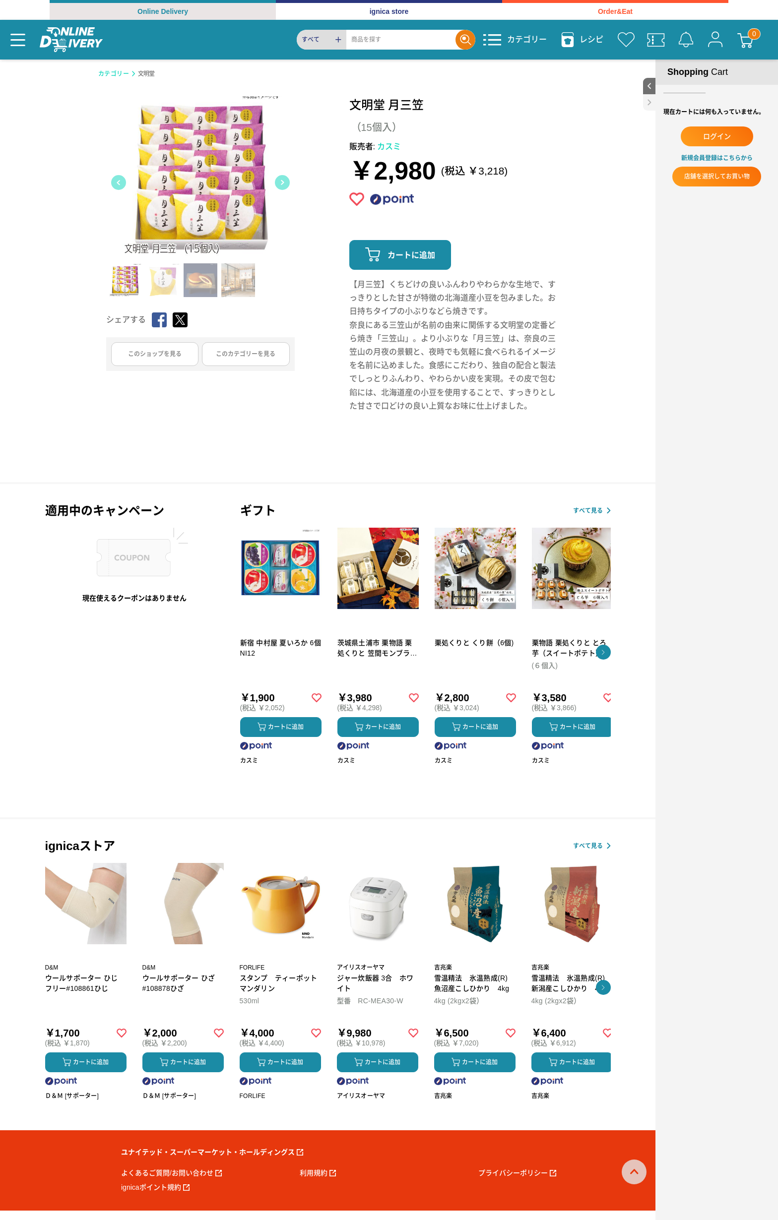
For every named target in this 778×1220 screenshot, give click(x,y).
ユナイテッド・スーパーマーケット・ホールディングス (212, 1152)
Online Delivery (162, 11)
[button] (603, 652)
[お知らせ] (686, 40)
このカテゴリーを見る (245, 354)
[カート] (745, 40)
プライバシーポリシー (517, 1173)
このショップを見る (155, 354)
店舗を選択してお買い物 (717, 176)
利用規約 (318, 1173)
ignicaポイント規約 (155, 1187)
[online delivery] (71, 39)
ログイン (717, 136)
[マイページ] (715, 40)
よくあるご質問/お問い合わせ (171, 1173)
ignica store (389, 11)
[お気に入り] (626, 40)
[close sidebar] (649, 102)
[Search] (400, 40)
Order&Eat (615, 11)
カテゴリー (114, 73)
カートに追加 (411, 255)
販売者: (375, 146)
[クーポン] (656, 40)
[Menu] (18, 40)
